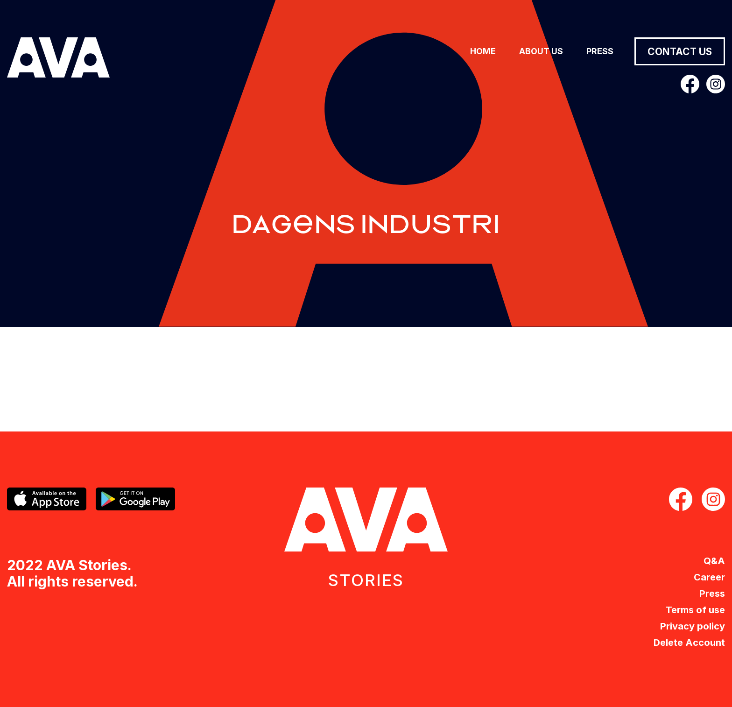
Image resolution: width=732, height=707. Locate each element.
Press (599, 51)
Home (483, 51)
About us (541, 51)
